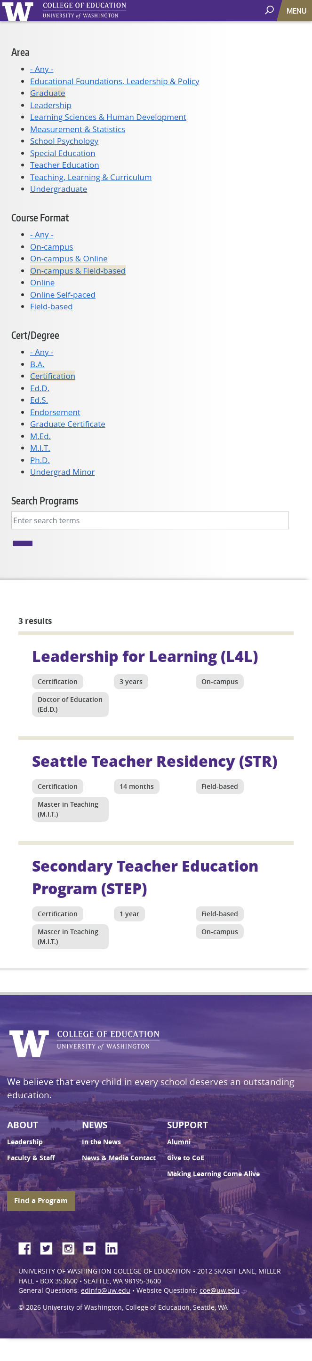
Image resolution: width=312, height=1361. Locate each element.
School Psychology (64, 140)
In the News (101, 1142)
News (94, 1125)
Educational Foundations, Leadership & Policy (115, 81)
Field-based (51, 306)
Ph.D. (40, 460)
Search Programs (44, 500)
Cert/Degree (35, 335)
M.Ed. (40, 436)
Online (42, 282)
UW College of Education (101, 10)
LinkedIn (115, 1247)
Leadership (51, 105)
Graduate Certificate (67, 423)
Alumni (179, 1142)
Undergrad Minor (62, 471)
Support (187, 1125)
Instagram (71, 1247)
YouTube (93, 1247)
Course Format (40, 217)
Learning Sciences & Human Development (108, 116)
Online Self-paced (63, 294)
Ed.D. (39, 388)
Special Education (63, 153)
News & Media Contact (119, 1158)
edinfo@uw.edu (105, 1290)
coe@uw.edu (220, 1290)
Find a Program (41, 1200)
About (22, 1125)
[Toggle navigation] (297, 10)
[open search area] (270, 10)
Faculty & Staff (31, 1158)
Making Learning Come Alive (213, 1174)
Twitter (50, 1247)
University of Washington (19, 10)
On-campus (51, 246)
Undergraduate (58, 188)
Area (20, 52)
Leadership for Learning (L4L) (145, 656)
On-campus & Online (69, 258)
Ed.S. (39, 399)
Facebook (28, 1247)
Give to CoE (185, 1158)
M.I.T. (40, 447)
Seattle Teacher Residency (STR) (154, 760)
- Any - (41, 68)
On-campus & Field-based (78, 270)
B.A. (37, 364)
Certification (52, 375)
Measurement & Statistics (77, 129)
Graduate (47, 92)
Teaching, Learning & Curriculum (91, 177)
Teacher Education (64, 164)
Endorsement (55, 412)
